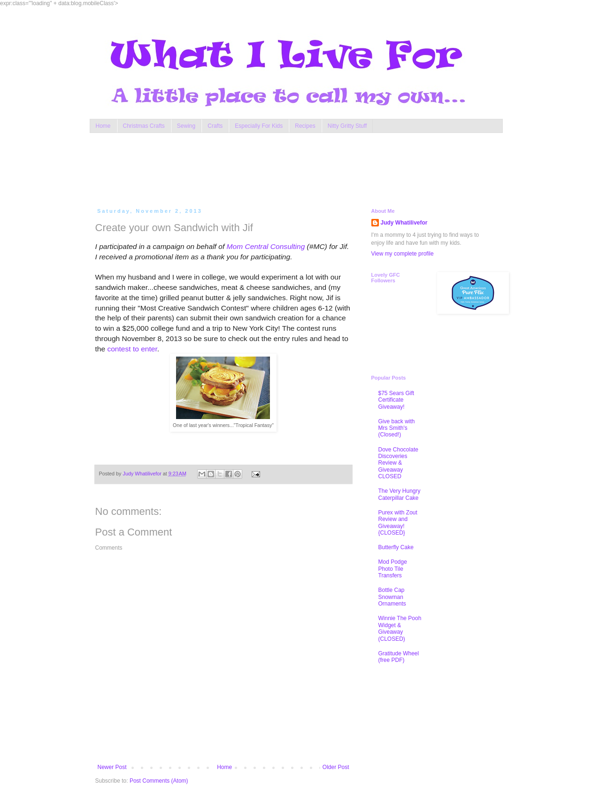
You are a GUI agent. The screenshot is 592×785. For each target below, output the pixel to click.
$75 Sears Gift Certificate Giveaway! (396, 400)
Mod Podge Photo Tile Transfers (392, 569)
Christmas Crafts (144, 126)
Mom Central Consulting (266, 246)
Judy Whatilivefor (404, 222)
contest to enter (132, 349)
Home (103, 126)
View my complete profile (402, 253)
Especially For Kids (259, 126)
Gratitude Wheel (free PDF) (398, 656)
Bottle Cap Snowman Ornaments (392, 597)
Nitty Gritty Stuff (347, 126)
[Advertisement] (275, 168)
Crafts (215, 126)
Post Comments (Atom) (159, 780)
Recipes (305, 126)
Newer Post (112, 767)
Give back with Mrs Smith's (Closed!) (396, 428)
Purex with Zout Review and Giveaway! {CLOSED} (397, 522)
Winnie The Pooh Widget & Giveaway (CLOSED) (400, 628)
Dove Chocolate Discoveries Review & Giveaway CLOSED (398, 463)
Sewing (186, 126)
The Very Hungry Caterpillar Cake (399, 494)
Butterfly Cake (396, 547)
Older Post (336, 767)
